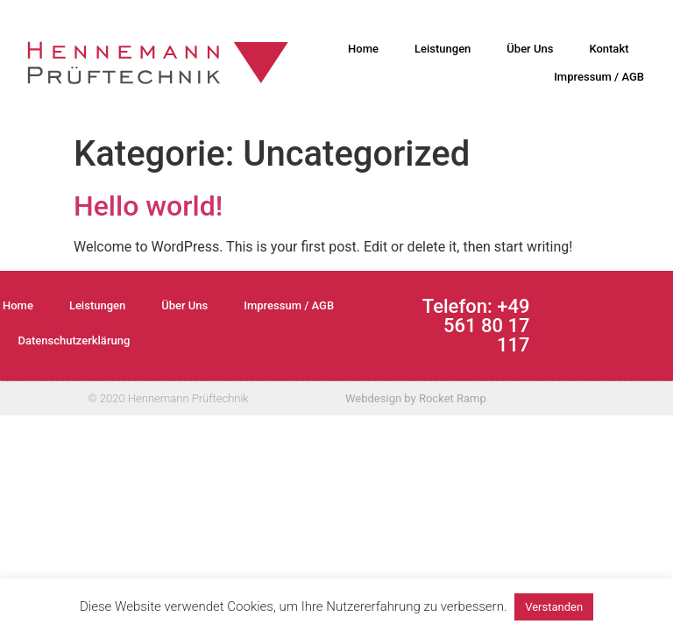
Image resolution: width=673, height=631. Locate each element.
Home (363, 48)
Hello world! (148, 206)
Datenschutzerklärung (74, 340)
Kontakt (608, 48)
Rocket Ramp (452, 398)
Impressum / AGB (599, 76)
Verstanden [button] (554, 606)
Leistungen (442, 48)
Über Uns (530, 48)
